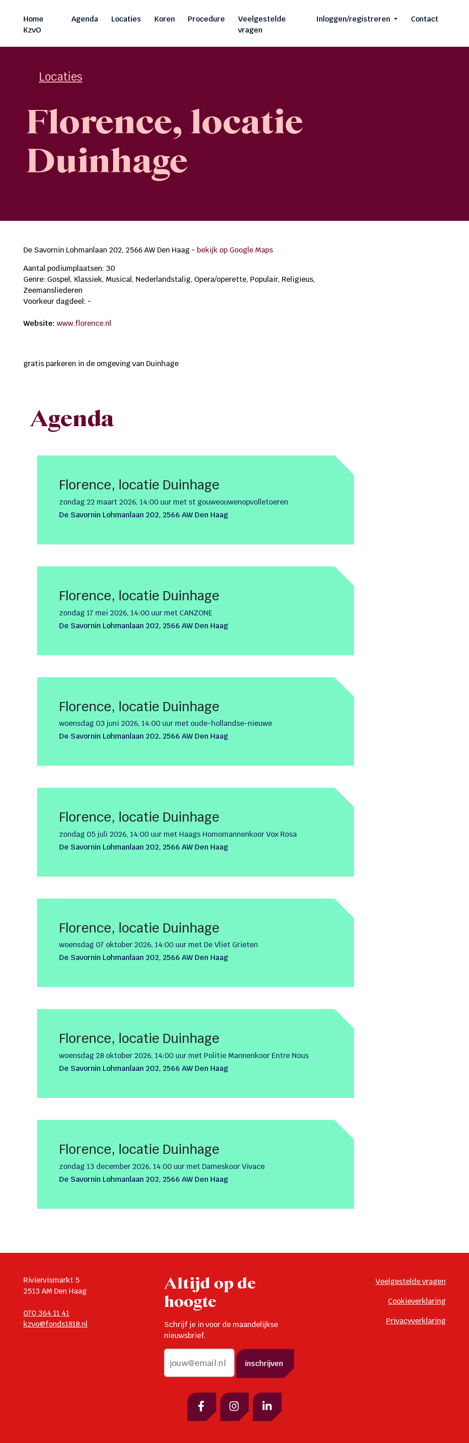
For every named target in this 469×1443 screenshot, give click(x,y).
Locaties (126, 19)
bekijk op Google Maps (235, 250)
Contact (424, 19)
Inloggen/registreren (354, 19)
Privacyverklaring (416, 1321)
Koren (164, 19)
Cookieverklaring (417, 1301)
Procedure (206, 19)
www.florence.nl (84, 323)
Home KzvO (33, 24)
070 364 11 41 (46, 1313)
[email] (199, 1363)
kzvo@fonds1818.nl (55, 1324)
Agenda (84, 19)
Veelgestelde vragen (262, 24)
